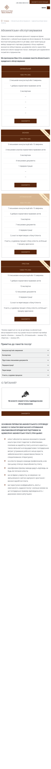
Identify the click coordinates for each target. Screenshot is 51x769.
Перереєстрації (25, 365)
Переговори (25, 370)
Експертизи (25, 355)
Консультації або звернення (25, 350)
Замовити (25, 121)
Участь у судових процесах (25, 375)
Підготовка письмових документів (25, 360)
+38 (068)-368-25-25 (22, 3)
